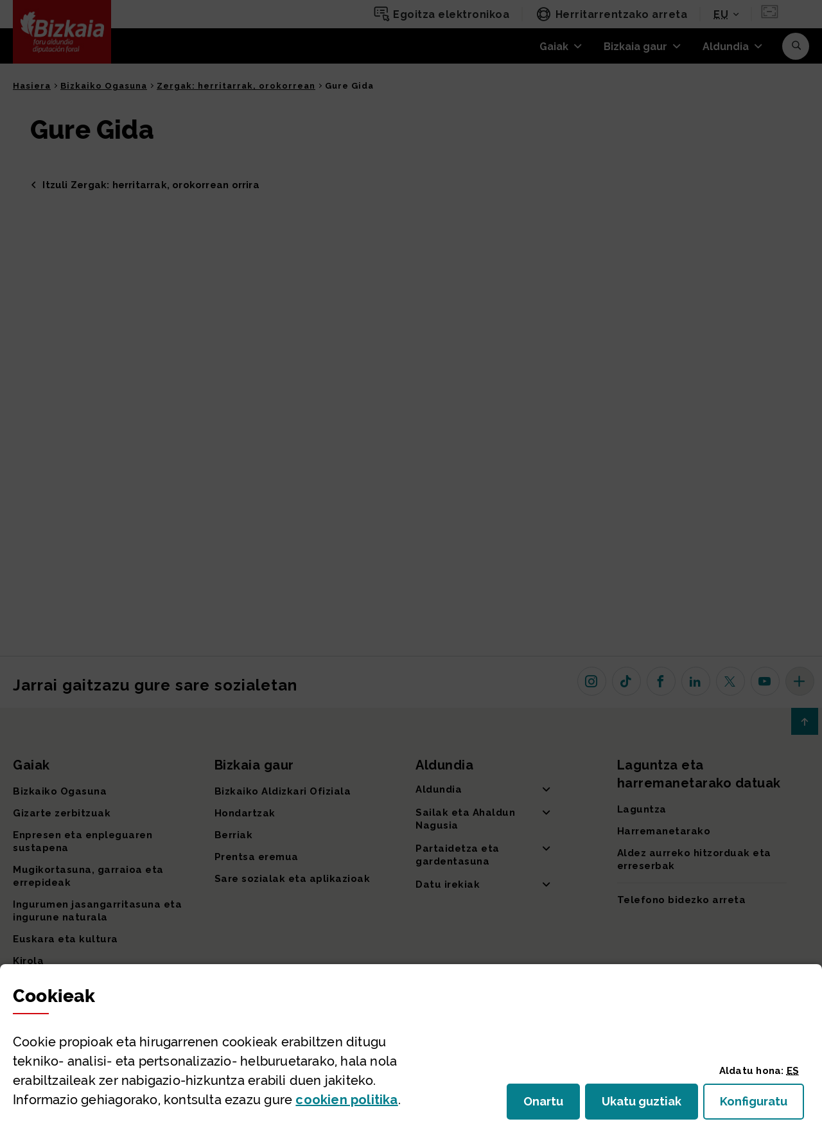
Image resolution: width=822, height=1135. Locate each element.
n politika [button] (346, 1099)
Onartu (551, 1105)
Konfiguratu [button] (762, 1105)
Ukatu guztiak (645, 1105)
